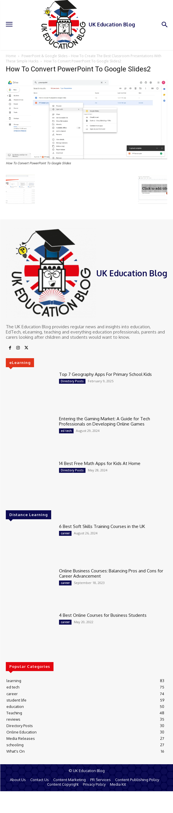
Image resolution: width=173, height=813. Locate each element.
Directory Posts (72, 381)
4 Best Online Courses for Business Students (103, 615)
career (65, 533)
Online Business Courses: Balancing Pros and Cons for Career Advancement (111, 573)
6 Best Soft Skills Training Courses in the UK (102, 526)
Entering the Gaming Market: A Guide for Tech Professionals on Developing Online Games (104, 421)
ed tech (66, 431)
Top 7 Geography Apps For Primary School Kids (105, 374)
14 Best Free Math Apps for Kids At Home (99, 463)
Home (11, 55)
